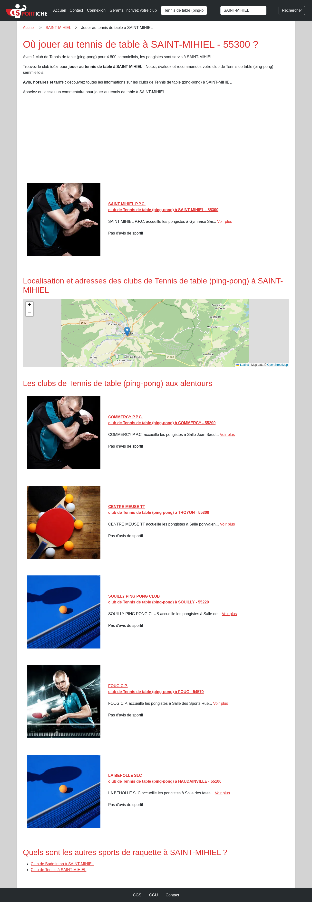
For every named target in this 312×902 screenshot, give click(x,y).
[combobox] (188, 10)
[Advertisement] (156, 141)
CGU (153, 895)
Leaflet (242, 364)
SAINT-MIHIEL (58, 28)
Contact (76, 10)
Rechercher (292, 10)
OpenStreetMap (277, 364)
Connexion (96, 10)
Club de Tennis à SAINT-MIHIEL (58, 870)
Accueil (59, 10)
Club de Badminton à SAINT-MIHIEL (62, 864)
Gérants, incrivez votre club (133, 10)
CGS (137, 895)
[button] (127, 332)
